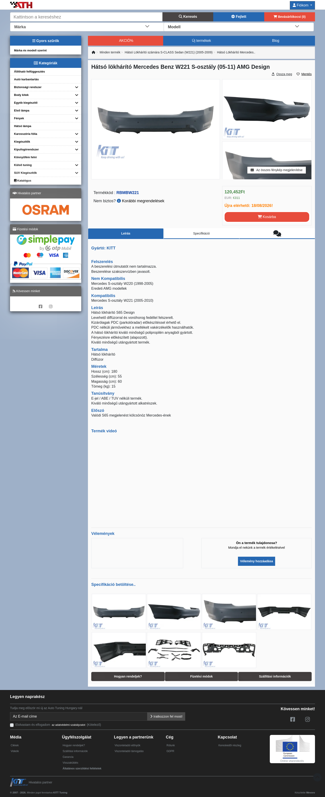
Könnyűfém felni (25, 157)
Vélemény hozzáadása (256, 561)
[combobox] (87, 26)
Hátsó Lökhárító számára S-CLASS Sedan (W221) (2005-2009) (169, 52)
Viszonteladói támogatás (129, 751)
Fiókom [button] (301, 5)
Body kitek (21, 95)
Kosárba (267, 217)
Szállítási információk (75, 751)
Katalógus (22, 180)
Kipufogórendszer (26, 149)
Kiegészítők (22, 141)
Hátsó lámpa (22, 126)
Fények (19, 118)
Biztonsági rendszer (28, 87)
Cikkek (15, 745)
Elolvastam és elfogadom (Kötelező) (58, 724)
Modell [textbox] (174, 27)
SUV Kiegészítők (25, 172)
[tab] (277, 233)
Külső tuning (23, 165)
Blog (275, 40)
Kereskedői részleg (229, 745)
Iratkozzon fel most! (166, 716)
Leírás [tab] (125, 233)
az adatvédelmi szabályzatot (68, 724)
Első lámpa (21, 110)
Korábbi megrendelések (140, 201)
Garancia (68, 757)
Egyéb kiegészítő (25, 102)
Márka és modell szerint (30, 50)
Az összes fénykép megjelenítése (277, 170)
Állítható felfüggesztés (29, 71)
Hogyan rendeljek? (74, 745)
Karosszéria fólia (25, 134)
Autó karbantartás (26, 79)
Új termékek (201, 40)
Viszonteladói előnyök (127, 745)
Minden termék (110, 52)
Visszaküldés (70, 762)
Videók (15, 751)
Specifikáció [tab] (201, 233)
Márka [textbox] (20, 27)
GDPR (170, 751)
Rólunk (171, 745)
